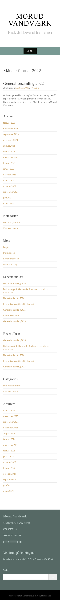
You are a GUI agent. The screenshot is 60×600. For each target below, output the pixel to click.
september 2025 (11, 134)
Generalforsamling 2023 (14, 321)
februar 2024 (9, 151)
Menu (30, 50)
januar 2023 (8, 168)
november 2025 (10, 128)
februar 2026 (9, 122)
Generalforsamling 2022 (23, 83)
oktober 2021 (9, 186)
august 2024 (9, 145)
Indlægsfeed (9, 252)
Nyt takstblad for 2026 (13, 298)
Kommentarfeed (11, 258)
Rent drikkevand (11, 315)
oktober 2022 (9, 174)
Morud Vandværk (30, 19)
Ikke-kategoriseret (11, 222)
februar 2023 (9, 163)
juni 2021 (7, 197)
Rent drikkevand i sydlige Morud (18, 304)
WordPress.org (10, 264)
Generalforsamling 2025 (14, 309)
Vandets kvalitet (11, 228)
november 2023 (10, 157)
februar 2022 (9, 180)
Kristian (35, 88)
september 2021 (11, 191)
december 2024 (10, 140)
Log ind (6, 247)
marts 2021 (8, 203)
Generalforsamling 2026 (14, 283)
